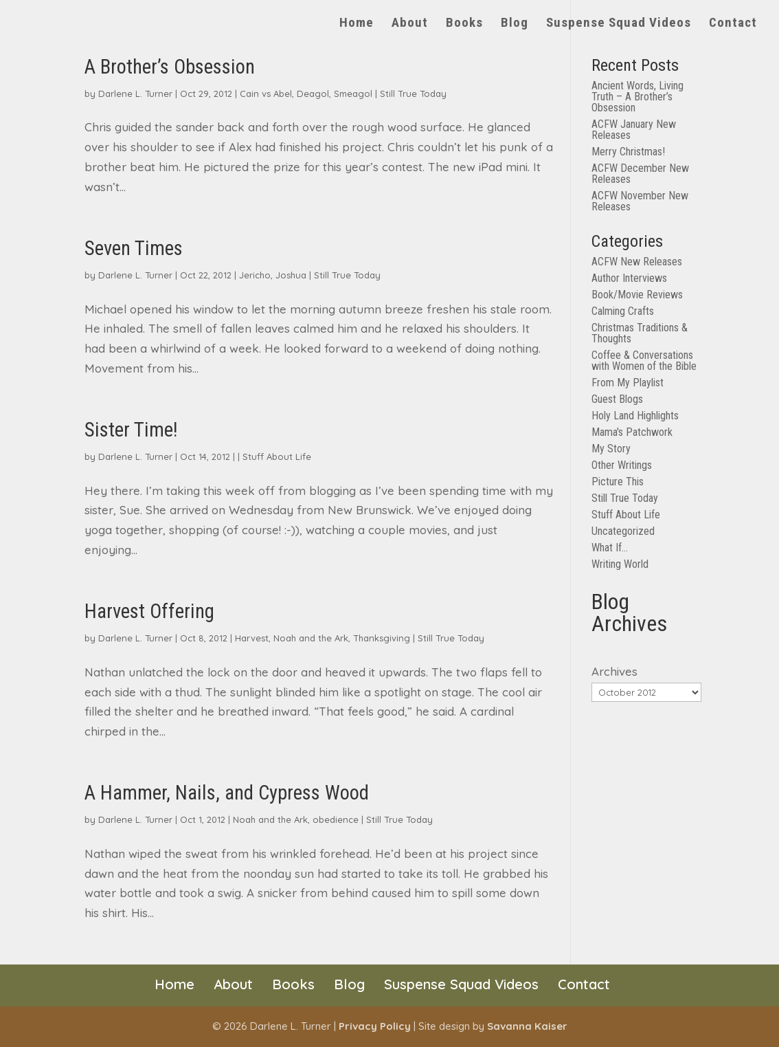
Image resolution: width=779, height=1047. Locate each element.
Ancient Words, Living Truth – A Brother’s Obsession (637, 96)
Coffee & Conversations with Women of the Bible (644, 361)
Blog (514, 24)
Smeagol (353, 93)
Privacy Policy (375, 1026)
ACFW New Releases (636, 261)
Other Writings (621, 465)
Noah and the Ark (310, 637)
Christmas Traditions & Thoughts (639, 333)
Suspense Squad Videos (618, 24)
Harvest (252, 637)
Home (356, 24)
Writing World (619, 564)
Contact (733, 24)
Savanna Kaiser (527, 1026)
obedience (336, 819)
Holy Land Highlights (635, 415)
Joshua (290, 274)
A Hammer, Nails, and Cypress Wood (226, 792)
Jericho (255, 274)
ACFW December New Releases (640, 174)
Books (464, 24)
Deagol (313, 93)
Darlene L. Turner (135, 93)
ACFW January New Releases (633, 130)
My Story (611, 448)
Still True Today (413, 93)
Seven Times (133, 248)
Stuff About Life (276, 456)
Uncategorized (623, 531)
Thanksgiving (381, 637)
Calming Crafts (622, 311)
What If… (609, 547)
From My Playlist (627, 382)
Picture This (617, 481)
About (410, 24)
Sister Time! (131, 429)
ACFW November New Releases (639, 201)
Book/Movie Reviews (637, 294)
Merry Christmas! (628, 151)
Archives (614, 671)
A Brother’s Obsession (169, 66)
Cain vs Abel (266, 93)
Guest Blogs (617, 399)
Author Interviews (629, 278)
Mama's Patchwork (632, 432)
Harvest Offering (149, 611)
